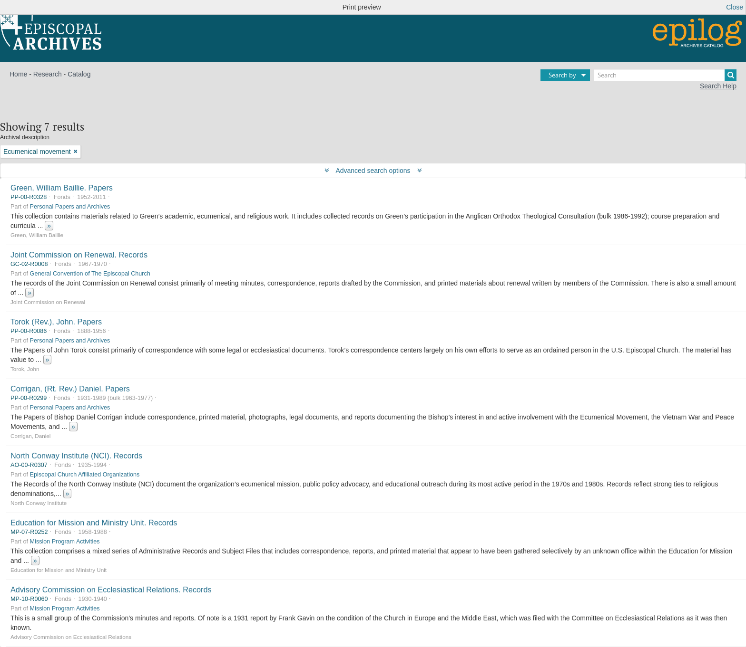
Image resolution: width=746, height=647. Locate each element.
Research (47, 74)
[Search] (665, 75)
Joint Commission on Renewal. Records (78, 254)
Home (18, 74)
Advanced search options (373, 170)
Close (734, 7)
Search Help (718, 86)
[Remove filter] (76, 151)
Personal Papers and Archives (70, 206)
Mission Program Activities (65, 541)
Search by (562, 75)
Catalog (79, 74)
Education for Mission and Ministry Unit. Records (93, 522)
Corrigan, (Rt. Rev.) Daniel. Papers (70, 388)
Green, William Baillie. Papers (61, 187)
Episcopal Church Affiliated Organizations (85, 474)
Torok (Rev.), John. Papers (56, 321)
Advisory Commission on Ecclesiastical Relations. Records (111, 589)
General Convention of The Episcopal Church (90, 273)
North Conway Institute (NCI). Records (76, 455)
